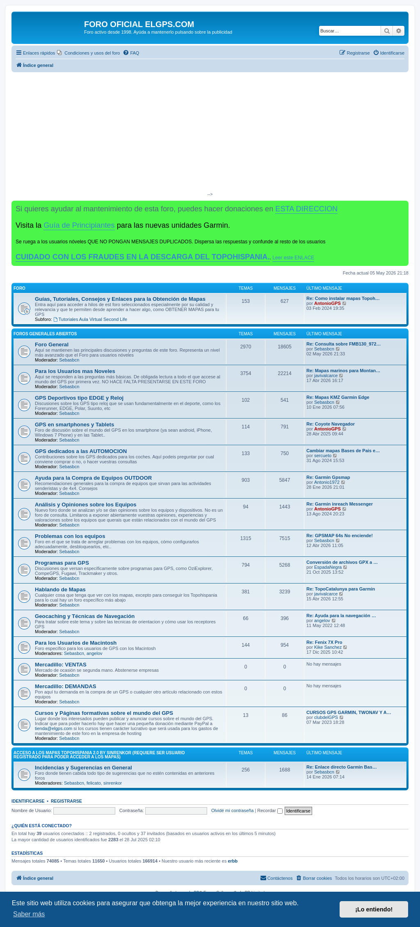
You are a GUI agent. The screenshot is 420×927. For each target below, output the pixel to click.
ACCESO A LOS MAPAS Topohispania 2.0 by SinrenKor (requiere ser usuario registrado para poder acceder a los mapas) (99, 755)
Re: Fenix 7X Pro (324, 642)
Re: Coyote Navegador (330, 423)
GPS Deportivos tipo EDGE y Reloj (79, 398)
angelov (322, 620)
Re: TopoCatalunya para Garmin (340, 588)
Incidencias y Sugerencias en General (83, 767)
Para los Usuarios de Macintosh (75, 643)
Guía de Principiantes (78, 225)
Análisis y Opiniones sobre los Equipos (86, 504)
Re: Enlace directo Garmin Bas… (341, 766)
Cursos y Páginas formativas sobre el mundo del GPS (104, 713)
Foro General (51, 344)
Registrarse (66, 801)
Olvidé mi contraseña (232, 810)
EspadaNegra (328, 567)
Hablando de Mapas (60, 589)
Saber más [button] (29, 914)
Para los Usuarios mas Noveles (75, 371)
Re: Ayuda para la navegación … (341, 615)
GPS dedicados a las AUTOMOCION (81, 451)
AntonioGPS (327, 303)
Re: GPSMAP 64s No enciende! (339, 535)
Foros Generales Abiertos (45, 334)
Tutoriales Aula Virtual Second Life (90, 319)
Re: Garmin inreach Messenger (339, 503)
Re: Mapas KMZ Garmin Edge (337, 397)
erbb (232, 860)
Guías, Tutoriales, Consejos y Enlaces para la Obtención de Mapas (120, 299)
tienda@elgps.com (53, 728)
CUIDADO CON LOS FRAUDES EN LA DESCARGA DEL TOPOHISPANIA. (143, 257)
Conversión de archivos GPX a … (342, 562)
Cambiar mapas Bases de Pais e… (343, 450)
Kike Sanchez (328, 647)
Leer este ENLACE (293, 258)
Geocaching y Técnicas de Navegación (85, 616)
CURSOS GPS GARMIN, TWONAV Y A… (348, 712)
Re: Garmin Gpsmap (328, 477)
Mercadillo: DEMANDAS (65, 686)
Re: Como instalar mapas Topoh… (343, 298)
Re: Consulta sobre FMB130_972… (343, 343)
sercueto (322, 455)
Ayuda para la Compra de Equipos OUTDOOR (93, 478)
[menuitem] (88, 53)
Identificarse (28, 801)
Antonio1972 (327, 482)
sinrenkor (112, 783)
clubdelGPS (326, 717)
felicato (94, 783)
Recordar (269, 810)
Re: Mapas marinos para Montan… (343, 370)
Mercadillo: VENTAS (61, 664)
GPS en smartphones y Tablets (74, 424)
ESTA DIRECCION (306, 209)
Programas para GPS (62, 563)
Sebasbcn (69, 359)
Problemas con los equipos (70, 536)
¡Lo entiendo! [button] (374, 909)
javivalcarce (326, 375)
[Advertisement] (210, 133)
